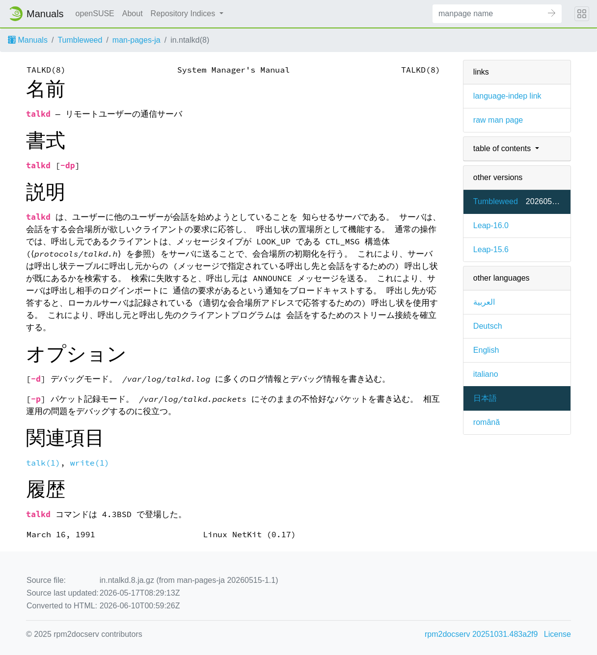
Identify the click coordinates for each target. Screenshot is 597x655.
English (486, 350)
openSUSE (95, 13)
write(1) (89, 463)
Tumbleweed (79, 40)
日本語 (485, 398)
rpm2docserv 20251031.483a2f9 (481, 634)
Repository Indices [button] (184, 13)
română (486, 422)
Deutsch (487, 326)
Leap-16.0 (491, 225)
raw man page (498, 120)
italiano (485, 374)
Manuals (28, 40)
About (132, 13)
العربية (484, 302)
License (557, 634)
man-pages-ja (136, 40)
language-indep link (507, 96)
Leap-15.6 (491, 249)
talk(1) (43, 463)
